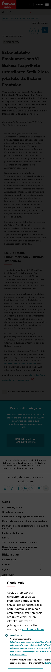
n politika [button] (33, 629)
